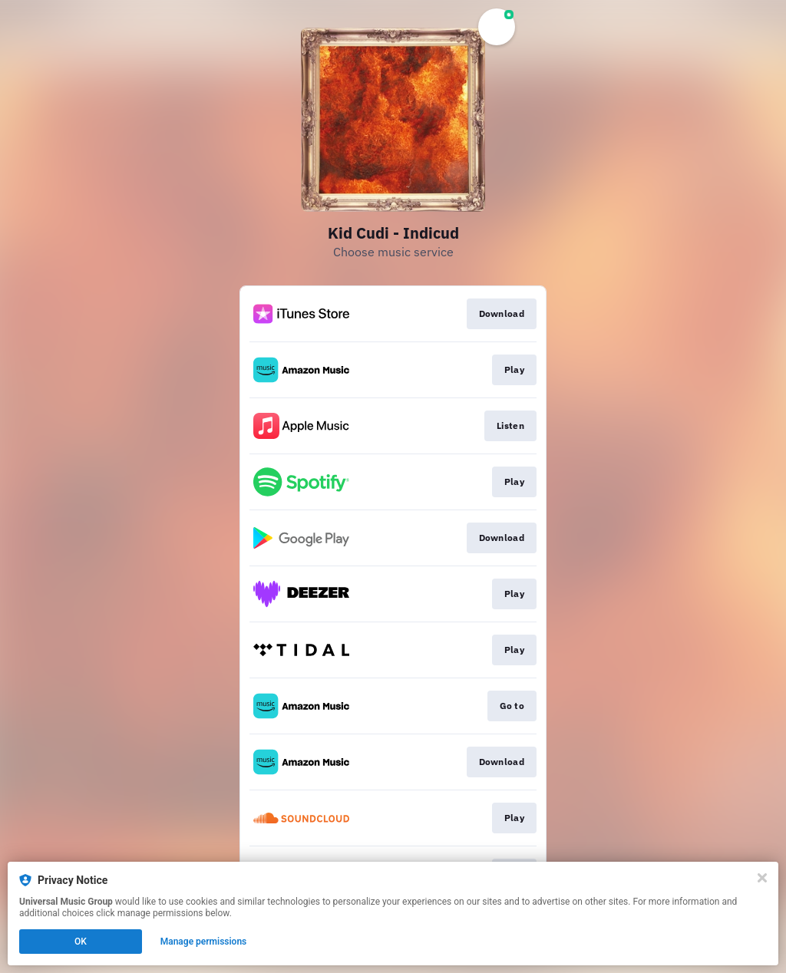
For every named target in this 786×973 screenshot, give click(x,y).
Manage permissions (203, 941)
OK (80, 941)
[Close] (762, 878)
